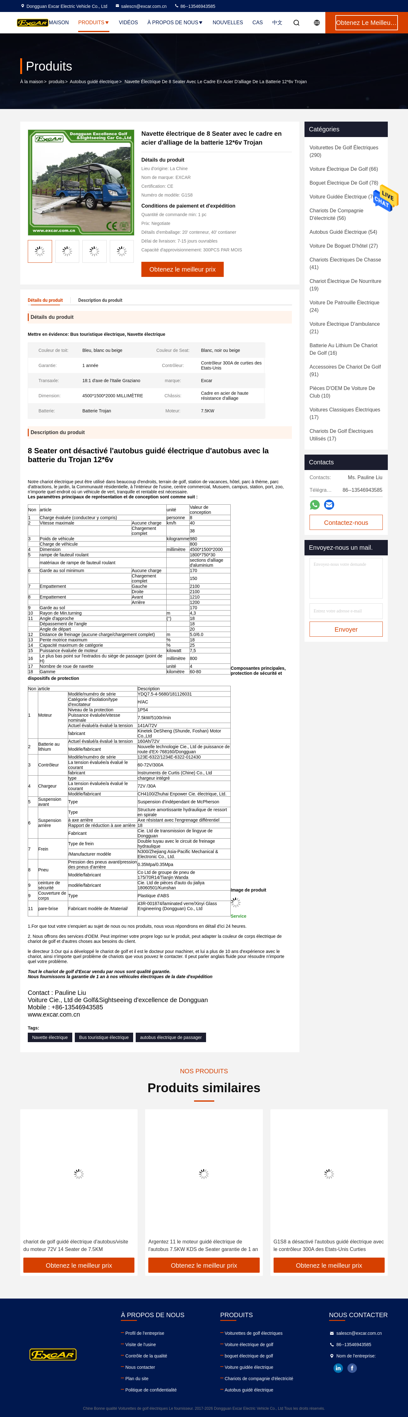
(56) (337, 214)
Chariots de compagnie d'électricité (259, 1378)
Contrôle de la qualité (146, 1355)
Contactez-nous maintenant (346, 524)
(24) (344, 306)
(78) (344, 183)
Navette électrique (50, 1037)
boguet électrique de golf (249, 1355)
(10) (342, 392)
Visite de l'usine (140, 1344)
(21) (345, 327)
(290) (344, 151)
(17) (345, 413)
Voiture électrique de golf (249, 1344)
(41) (345, 263)
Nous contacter (140, 1367)
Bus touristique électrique (104, 1037)
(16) (343, 349)
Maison (59, 22)
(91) (345, 370)
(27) (344, 246)
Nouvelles (228, 22)
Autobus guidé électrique (94, 81)
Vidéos (128, 22)
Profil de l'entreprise (144, 1333)
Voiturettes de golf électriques (254, 1333)
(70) (343, 196)
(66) (344, 169)
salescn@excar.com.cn (141, 6)
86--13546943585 (194, 6)
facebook (352, 1368)
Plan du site (136, 1378)
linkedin (338, 1368)
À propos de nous (175, 22)
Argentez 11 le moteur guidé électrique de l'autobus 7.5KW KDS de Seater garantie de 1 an (203, 1245)
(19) (345, 284)
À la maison (31, 81)
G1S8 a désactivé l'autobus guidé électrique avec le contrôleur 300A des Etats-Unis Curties (329, 1245)
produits (56, 81)
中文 (277, 22)
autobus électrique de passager (171, 1037)
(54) (343, 232)
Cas (257, 22)
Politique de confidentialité (151, 1389)
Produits (93, 22)
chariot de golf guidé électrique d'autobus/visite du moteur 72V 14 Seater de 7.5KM (75, 1245)
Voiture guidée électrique (249, 1367)
